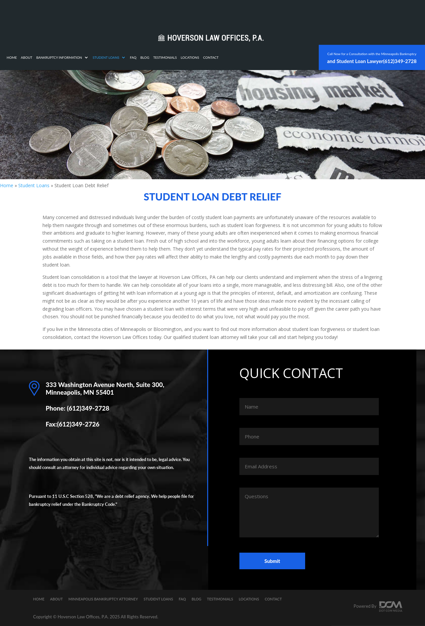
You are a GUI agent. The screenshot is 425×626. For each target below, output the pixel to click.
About (112, 13)
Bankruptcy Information (144, 13)
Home (97, 13)
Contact (296, 13)
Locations (275, 13)
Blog (229, 13)
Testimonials (250, 13)
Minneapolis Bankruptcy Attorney (103, 599)
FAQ (218, 13)
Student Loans (191, 13)
